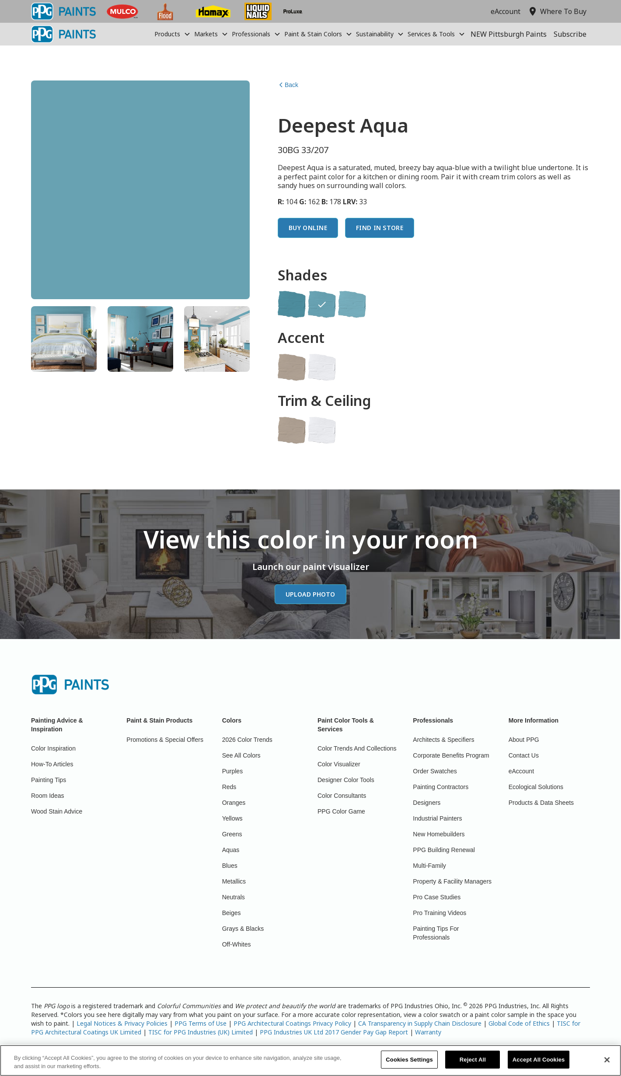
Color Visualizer (338, 764)
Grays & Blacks (243, 928)
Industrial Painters (437, 818)
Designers (426, 802)
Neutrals (233, 897)
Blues (229, 865)
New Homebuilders (438, 834)
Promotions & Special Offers (164, 739)
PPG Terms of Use (200, 1023)
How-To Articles (52, 764)
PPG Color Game (341, 811)
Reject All (473, 1065)
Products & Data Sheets (541, 802)
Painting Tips (48, 779)
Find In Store (379, 228)
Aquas (231, 849)
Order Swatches (435, 771)
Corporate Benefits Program (451, 755)
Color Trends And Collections (357, 748)
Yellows (232, 818)
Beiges (231, 912)
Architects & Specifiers (443, 739)
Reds (229, 786)
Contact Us (524, 755)
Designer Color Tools (345, 779)
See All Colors (241, 755)
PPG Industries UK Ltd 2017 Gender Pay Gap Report (334, 1032)
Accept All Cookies (539, 1065)
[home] (63, 34)
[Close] (607, 1064)
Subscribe (570, 34)
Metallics (234, 881)
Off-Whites (236, 944)
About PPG (524, 739)
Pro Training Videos (439, 912)
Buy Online (308, 228)
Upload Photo (310, 594)
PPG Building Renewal (444, 849)
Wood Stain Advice (56, 811)
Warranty (428, 1032)
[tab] (64, 339)
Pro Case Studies (437, 897)
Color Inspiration (53, 748)
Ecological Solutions (536, 786)
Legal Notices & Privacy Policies (122, 1023)
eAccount (505, 11)
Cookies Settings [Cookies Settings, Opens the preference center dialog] (409, 1065)
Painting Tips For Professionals (436, 933)
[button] (172, 34)
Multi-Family (429, 865)
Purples (232, 771)
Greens (232, 834)
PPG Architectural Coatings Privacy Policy (292, 1023)
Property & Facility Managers (452, 881)
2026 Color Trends (247, 739)
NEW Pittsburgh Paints (509, 34)
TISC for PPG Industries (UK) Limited (200, 1032)
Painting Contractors (440, 786)
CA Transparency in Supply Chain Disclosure (419, 1023)
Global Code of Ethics (519, 1023)
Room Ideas (47, 795)
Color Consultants (341, 795)
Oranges (234, 802)
